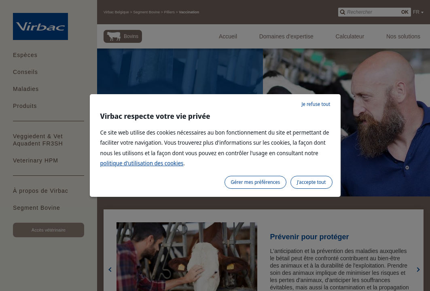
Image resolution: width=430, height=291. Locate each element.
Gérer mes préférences (255, 182)
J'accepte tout (311, 182)
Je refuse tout (315, 104)
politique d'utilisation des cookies (142, 163)
